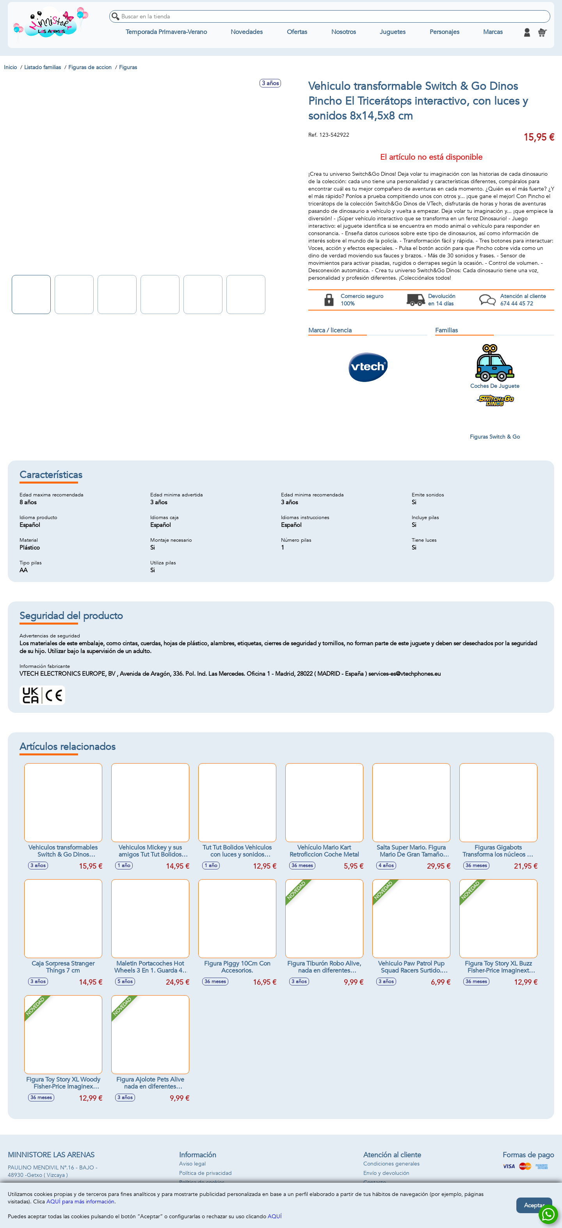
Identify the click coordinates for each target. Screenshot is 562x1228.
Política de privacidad (205, 1173)
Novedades (247, 32)
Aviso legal (192, 1163)
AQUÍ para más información (80, 1201)
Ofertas (297, 32)
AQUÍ (275, 1216)
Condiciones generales (391, 1163)
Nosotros (343, 32)
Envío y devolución (386, 1173)
